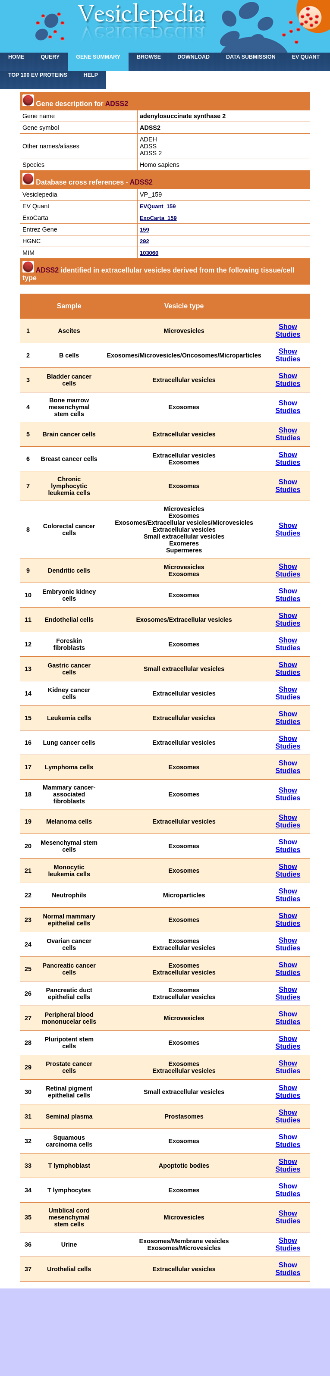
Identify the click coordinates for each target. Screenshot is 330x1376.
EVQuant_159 (158, 206)
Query (50, 57)
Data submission (251, 57)
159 (144, 229)
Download (193, 57)
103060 (149, 253)
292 (144, 241)
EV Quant (306, 57)
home (16, 57)
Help (91, 75)
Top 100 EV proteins (37, 75)
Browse (149, 57)
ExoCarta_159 (158, 218)
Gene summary (98, 57)
